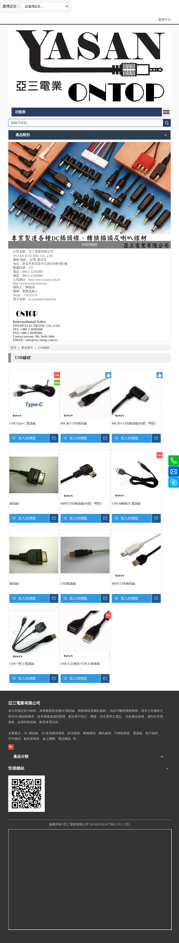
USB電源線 (68, 583)
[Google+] (11, 747)
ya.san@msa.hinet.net (42, 299)
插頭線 (14, 503)
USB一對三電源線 (21, 663)
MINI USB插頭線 (123, 583)
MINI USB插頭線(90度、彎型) (81, 503)
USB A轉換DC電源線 (126, 503)
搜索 (167, 122)
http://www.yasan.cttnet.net (30, 283)
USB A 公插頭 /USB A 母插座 (80, 663)
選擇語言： (11, 6)
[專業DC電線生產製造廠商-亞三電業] (89, 195)
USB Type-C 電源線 (22, 423)
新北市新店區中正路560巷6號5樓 (44, 263)
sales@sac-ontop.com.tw (41, 340)
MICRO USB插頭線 (74, 423)
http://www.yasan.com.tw (44, 279)
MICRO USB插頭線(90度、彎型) (134, 423)
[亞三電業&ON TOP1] (89, 66)
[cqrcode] (26, 793)
